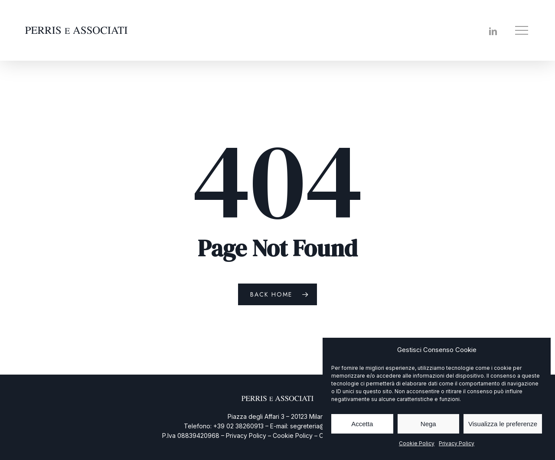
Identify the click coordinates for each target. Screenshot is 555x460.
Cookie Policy (416, 443)
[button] (522, 30)
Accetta (362, 423)
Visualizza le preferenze (502, 423)
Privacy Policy (456, 443)
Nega (428, 423)
